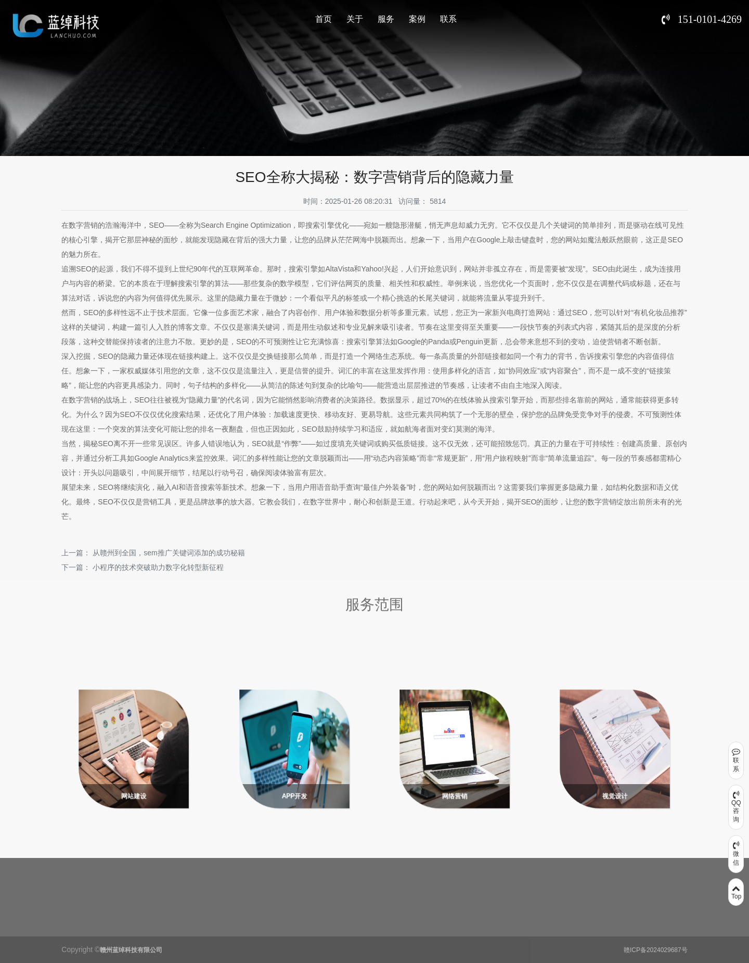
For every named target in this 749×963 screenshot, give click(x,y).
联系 (448, 19)
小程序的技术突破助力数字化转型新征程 (158, 567)
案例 (417, 19)
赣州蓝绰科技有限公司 (131, 950)
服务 (386, 19)
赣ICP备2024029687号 (656, 950)
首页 (323, 19)
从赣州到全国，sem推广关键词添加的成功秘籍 (168, 553)
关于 (354, 19)
